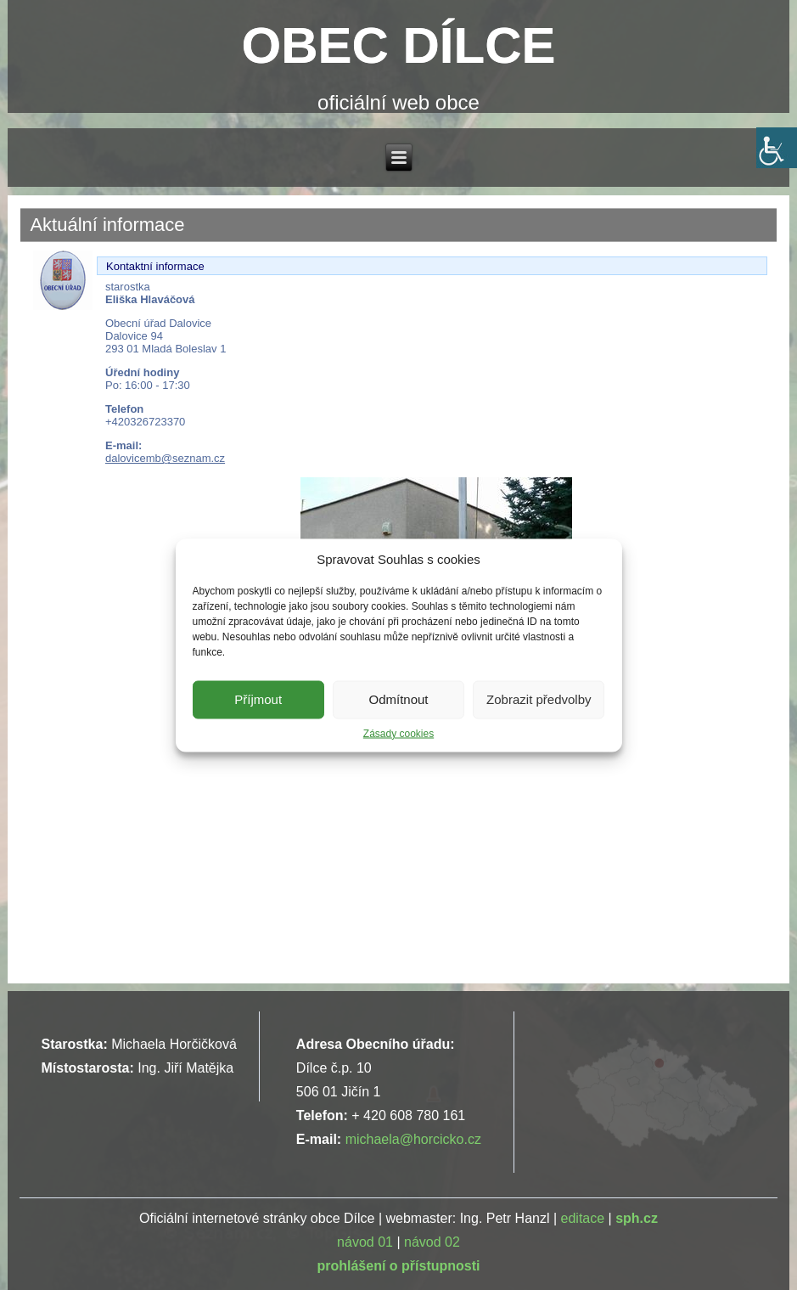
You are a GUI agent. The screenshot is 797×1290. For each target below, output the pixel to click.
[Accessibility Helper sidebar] (776, 147)
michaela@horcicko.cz (413, 1139)
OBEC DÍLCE (398, 45)
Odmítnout (398, 699)
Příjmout (258, 699)
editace (583, 1218)
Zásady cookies (398, 733)
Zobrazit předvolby (538, 699)
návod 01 (365, 1242)
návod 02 (432, 1242)
